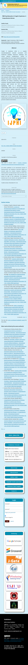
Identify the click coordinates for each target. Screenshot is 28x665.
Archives (7, 10)
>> (4, 429)
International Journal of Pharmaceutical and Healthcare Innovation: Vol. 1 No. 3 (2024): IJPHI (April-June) (15, 281)
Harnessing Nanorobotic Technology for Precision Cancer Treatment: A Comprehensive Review (15, 250)
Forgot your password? (10, 512)
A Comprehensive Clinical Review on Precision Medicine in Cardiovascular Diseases (14, 400)
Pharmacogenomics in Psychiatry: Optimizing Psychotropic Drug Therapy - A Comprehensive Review (15, 412)
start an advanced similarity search (16, 320)
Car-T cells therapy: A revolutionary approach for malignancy (13, 231)
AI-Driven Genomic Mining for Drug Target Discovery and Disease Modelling (15, 420)
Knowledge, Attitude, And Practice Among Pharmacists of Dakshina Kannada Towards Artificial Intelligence (14, 341)
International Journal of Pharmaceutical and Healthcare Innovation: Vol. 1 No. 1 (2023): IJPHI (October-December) (15, 213)
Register (12, 521)
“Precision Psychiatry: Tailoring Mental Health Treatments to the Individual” (15, 381)
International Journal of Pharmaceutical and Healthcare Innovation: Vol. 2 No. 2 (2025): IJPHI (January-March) (15, 234)
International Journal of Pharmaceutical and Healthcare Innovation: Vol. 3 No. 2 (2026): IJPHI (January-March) (15, 265)
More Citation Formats (7, 196)
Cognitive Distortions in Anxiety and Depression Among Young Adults (15, 290)
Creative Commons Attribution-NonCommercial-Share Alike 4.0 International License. (14, 640)
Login (7, 521)
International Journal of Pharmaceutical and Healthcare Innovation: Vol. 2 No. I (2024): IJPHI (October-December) (15, 222)
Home (2, 10)
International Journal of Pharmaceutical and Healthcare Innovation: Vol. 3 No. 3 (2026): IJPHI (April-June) (15, 312)
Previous (5, 317)
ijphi (19, 645)
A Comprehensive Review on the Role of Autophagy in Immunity (13, 330)
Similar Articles (5, 202)
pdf (4, 132)
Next (24, 317)
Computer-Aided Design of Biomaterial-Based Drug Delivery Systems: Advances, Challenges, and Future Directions (14, 260)
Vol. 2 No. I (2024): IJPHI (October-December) (10, 12)
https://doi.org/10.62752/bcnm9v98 (11, 36)
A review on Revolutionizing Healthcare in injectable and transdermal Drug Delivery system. (14, 208)
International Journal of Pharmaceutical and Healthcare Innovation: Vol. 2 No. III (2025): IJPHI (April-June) (15, 424)
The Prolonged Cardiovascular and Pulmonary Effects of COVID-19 (13, 351)
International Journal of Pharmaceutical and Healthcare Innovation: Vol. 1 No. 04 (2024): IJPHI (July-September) (15, 253)
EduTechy (12, 648)
